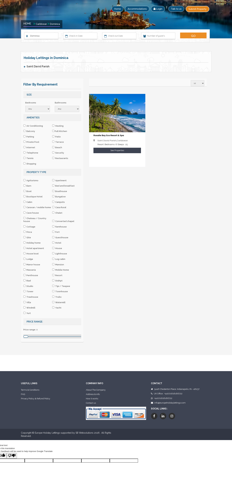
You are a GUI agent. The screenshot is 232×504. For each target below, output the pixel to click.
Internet (29, 147)
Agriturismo (30, 180)
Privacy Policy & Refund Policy (35, 398)
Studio (28, 286)
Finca (27, 232)
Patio (56, 136)
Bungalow (59, 196)
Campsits (58, 202)
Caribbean (41, 24)
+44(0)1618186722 (163, 398)
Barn (27, 185)
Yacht (56, 307)
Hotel (56, 242)
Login (158, 9)
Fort (56, 232)
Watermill (58, 302)
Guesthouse (60, 237)
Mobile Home (60, 270)
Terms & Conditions (30, 390)
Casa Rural (59, 207)
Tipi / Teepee (61, 286)
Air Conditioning (33, 126)
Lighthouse (59, 253)
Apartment (59, 180)
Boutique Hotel (33, 196)
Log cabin (58, 259)
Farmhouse (59, 226)
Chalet (57, 212)
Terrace (58, 142)
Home (117, 9)
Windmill (29, 307)
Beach (57, 147)
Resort (57, 275)
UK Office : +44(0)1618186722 (168, 393)
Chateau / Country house (34, 220)
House (57, 248)
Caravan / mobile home (37, 207)
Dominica (55, 24)
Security (58, 152)
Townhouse (60, 291)
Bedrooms (30, 102)
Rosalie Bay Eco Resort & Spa (108, 135)
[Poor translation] (12, 456)
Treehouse (30, 297)
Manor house (31, 264)
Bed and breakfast (63, 185)
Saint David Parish (38, 66)
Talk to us (176, 9)
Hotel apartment (33, 248)
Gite (27, 237)
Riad (27, 280)
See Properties (117, 150)
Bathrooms (60, 102)
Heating (57, 126)
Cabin (27, 202)
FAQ (23, 394)
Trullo (57, 297)
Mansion (58, 264)
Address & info (93, 394)
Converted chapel (63, 221)
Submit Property (197, 9)
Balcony (29, 131)
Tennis (28, 158)
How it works (92, 398)
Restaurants (60, 158)
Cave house (31, 212)
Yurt (27, 313)
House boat (31, 253)
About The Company (96, 390)
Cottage (29, 226)
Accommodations (137, 9)
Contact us (91, 403)
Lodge (28, 259)
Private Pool (31, 142)
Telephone (30, 152)
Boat (27, 191)
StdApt (57, 280)
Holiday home (32, 242)
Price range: (29, 329)
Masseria (29, 270)
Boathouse (59, 191)
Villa (27, 302)
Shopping (29, 163)
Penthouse (30, 275)
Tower (28, 291)
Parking (28, 136)
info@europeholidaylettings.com (170, 403)
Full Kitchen (59, 131)
